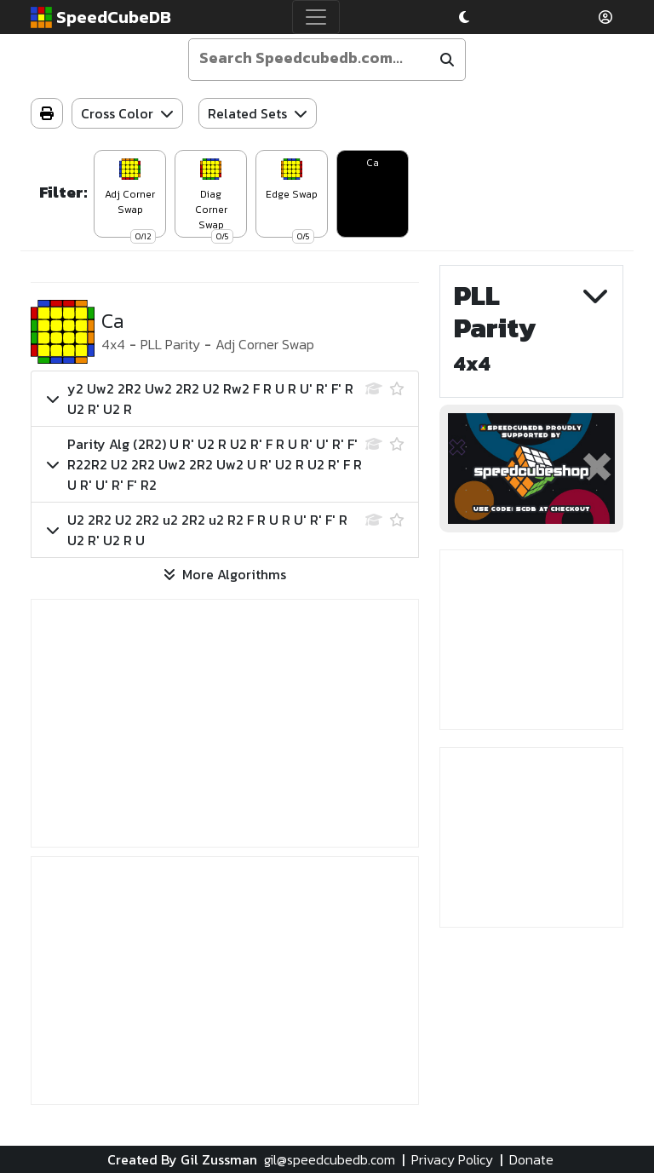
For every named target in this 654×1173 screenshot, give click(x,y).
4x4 (113, 344)
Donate (531, 1159)
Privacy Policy (452, 1159)
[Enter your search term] (312, 58)
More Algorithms (225, 574)
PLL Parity (170, 344)
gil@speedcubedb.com (329, 1159)
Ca (372, 162)
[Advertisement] (225, 723)
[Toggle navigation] (316, 17)
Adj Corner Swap (264, 344)
